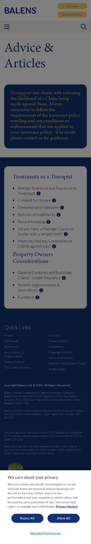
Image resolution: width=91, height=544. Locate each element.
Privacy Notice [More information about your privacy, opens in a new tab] (67, 506)
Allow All (63, 518)
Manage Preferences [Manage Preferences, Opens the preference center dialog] (45, 533)
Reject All (27, 518)
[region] (45, 507)
